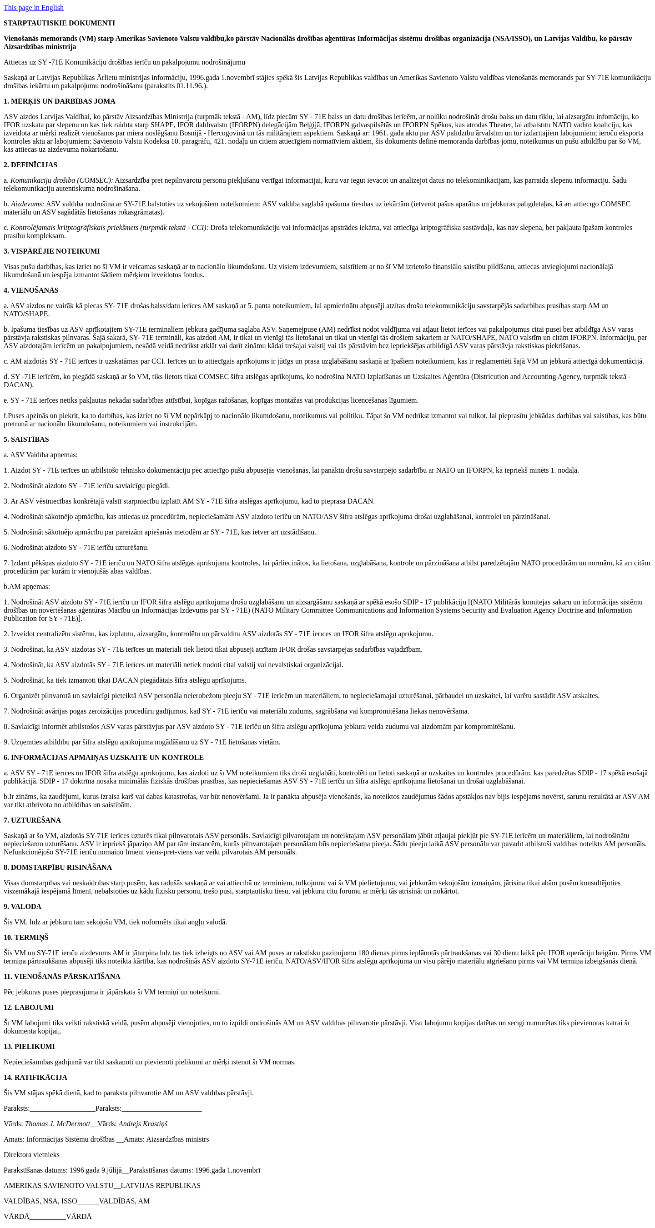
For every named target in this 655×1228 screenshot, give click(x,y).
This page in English (34, 7)
